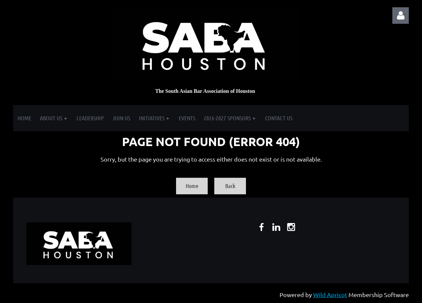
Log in (400, 15)
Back (230, 185)
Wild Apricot (330, 294)
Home (192, 185)
